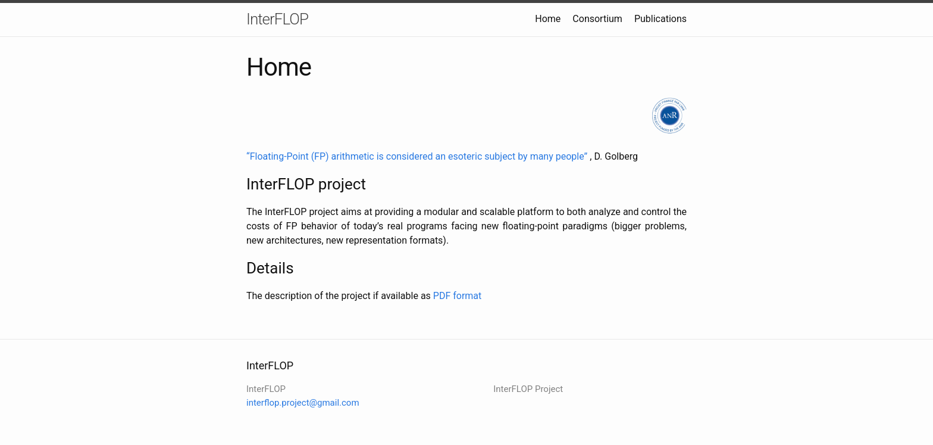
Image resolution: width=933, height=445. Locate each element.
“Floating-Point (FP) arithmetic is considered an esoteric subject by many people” (416, 156)
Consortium (597, 18)
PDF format (457, 295)
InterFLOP (277, 19)
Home (548, 18)
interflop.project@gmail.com (302, 402)
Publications (660, 18)
